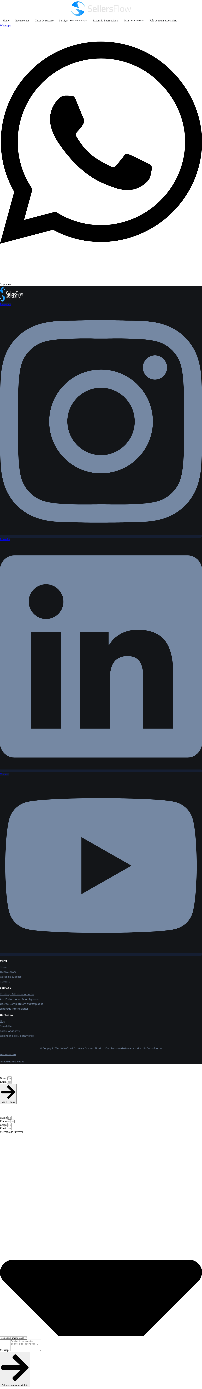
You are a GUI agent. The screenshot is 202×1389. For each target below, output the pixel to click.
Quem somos (8, 972)
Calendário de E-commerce (17, 1036)
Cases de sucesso (11, 977)
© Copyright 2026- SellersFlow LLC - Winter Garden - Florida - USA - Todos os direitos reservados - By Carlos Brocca (101, 1048)
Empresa (5, 1121)
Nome (3, 1078)
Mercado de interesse (11, 1131)
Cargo (3, 1124)
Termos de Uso (8, 1054)
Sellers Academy (10, 1031)
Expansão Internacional (14, 1008)
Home (3, 967)
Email (3, 1081)
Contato (5, 981)
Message (5, 1352)
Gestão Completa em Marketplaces (21, 1004)
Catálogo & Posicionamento (17, 994)
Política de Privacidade (12, 1061)
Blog (2, 1021)
